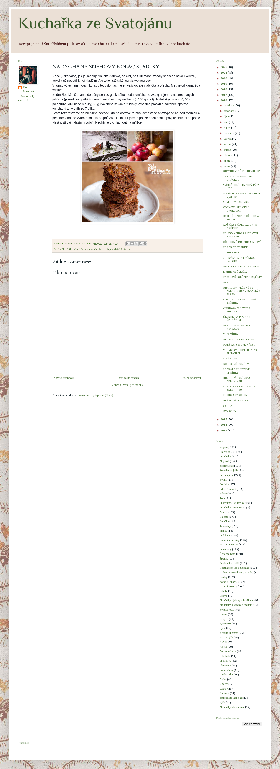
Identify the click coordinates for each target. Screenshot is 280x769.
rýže (222, 702)
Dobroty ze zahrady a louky (236, 572)
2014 (224, 425)
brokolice (225, 661)
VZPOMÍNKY (230, 334)
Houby (223, 577)
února (227, 161)
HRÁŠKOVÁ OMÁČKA (235, 400)
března (228, 155)
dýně (222, 628)
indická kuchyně (229, 633)
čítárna (224, 512)
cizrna (223, 614)
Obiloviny (225, 665)
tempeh (224, 619)
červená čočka (228, 651)
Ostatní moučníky (229, 540)
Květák (224, 642)
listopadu (229, 111)
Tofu (222, 498)
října (226, 116)
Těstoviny (225, 526)
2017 (224, 95)
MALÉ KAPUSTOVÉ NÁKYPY (240, 345)
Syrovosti (225, 623)
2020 (224, 78)
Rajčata (224, 517)
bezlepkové (227, 466)
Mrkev (223, 531)
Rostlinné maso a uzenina (234, 568)
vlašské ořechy (122, 249)
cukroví (224, 689)
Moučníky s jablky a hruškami (89, 249)
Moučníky (67, 249)
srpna (227, 127)
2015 (224, 419)
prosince (229, 105)
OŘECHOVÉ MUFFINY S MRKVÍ (242, 242)
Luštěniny (225, 535)
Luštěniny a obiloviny (232, 503)
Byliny (223, 480)
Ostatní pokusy (228, 586)
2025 (224, 67)
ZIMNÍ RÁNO (231, 252)
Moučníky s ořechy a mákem (236, 605)
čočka (223, 679)
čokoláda (225, 656)
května (228, 144)
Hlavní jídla (226, 452)
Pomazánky (226, 670)
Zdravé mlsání (228, 489)
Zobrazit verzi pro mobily (127, 385)
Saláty (223, 493)
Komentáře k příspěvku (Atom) (95, 395)
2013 (224, 430)
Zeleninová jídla (229, 470)
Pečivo (223, 596)
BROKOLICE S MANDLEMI (239, 339)
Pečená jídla (227, 475)
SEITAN (227, 406)
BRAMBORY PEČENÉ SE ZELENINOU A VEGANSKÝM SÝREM (242, 291)
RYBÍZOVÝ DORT (233, 282)
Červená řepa (227, 554)
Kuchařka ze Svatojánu (95, 23)
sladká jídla (226, 674)
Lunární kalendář (229, 563)
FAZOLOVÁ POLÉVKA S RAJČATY (242, 277)
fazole (223, 647)
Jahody (224, 684)
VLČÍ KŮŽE (230, 358)
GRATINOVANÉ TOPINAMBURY (242, 171)
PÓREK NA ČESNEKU (236, 247)
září (226, 122)
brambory (226, 549)
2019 (224, 84)
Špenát (224, 559)
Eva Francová (28, 89)
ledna (227, 166)
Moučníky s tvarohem (232, 707)
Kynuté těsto (227, 610)
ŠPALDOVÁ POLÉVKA (236, 202)
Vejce (110, 249)
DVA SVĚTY (229, 411)
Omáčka (224, 521)
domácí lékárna (229, 582)
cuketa (223, 591)
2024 (224, 72)
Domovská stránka (129, 378)
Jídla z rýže (226, 637)
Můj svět (224, 461)
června (228, 139)
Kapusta (224, 693)
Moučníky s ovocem (231, 507)
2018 (224, 89)
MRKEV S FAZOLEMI (235, 395)
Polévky (224, 484)
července (229, 133)
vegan (223, 447)
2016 (224, 100)
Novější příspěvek (63, 378)
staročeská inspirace (232, 698)
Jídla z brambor (229, 544)
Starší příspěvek (192, 378)
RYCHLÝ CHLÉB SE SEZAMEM (241, 266)
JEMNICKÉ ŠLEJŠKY (235, 272)
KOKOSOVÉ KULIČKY (236, 364)
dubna (228, 150)
